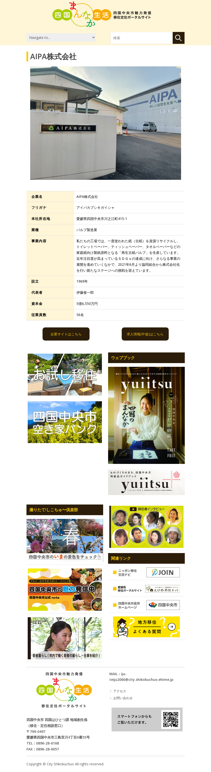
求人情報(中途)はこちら (145, 334)
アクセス (119, 691)
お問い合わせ (123, 698)
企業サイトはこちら (66, 334)
